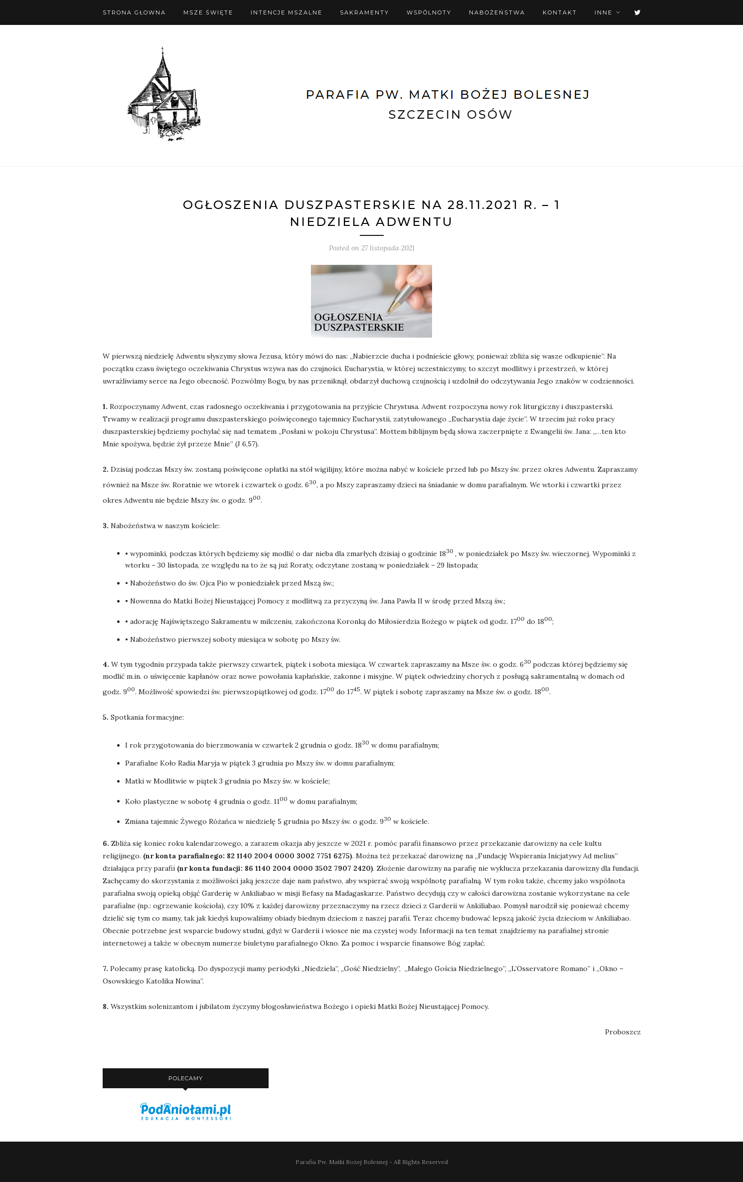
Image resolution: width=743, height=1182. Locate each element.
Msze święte (208, 12)
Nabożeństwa (497, 12)
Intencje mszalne (286, 12)
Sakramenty (364, 12)
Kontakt (560, 12)
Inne (603, 12)
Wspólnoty (429, 12)
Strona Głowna (134, 12)
